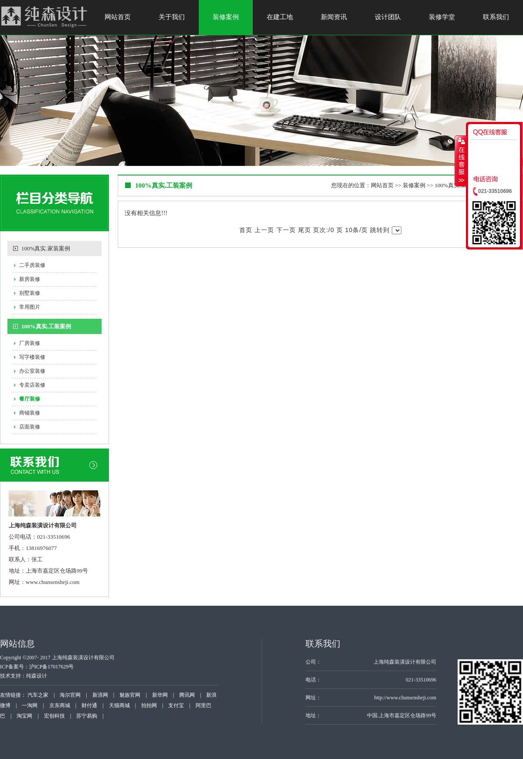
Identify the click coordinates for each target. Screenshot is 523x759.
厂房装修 (29, 343)
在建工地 (280, 16)
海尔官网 (70, 695)
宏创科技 (54, 716)
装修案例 (226, 16)
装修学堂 (442, 16)
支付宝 (176, 705)
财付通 (89, 705)
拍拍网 (149, 705)
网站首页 (118, 16)
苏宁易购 (86, 716)
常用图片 (29, 307)
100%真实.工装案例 (46, 326)
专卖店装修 (32, 385)
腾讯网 (187, 695)
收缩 (461, 160)
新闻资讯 (334, 16)
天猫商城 (119, 705)
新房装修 (29, 279)
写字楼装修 (32, 357)
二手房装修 (32, 265)
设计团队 (388, 16)
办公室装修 (32, 371)
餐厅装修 (29, 399)
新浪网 (100, 695)
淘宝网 (24, 716)
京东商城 (59, 705)
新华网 (160, 695)
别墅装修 (29, 293)
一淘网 (29, 705)
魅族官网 (129, 695)
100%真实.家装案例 (45, 248)
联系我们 (496, 16)
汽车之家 (37, 695)
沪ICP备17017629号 (51, 667)
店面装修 (29, 427)
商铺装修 (29, 413)
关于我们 (172, 16)
